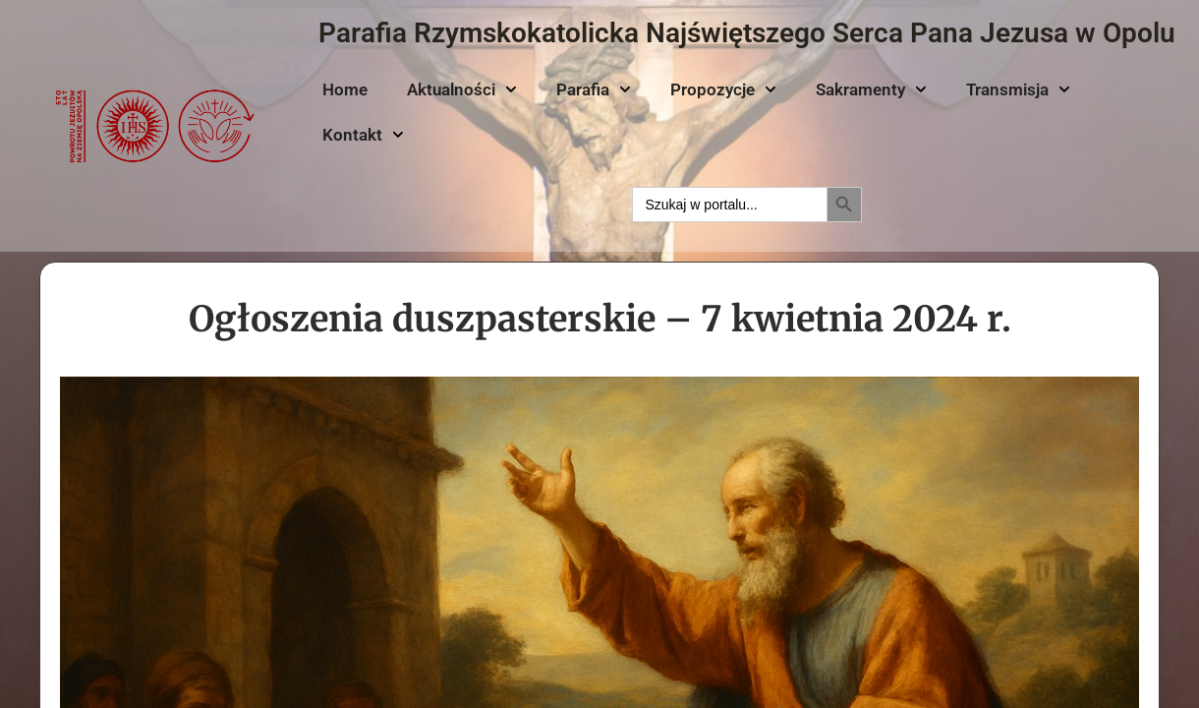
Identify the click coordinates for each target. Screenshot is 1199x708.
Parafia (593, 89)
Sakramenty (871, 89)
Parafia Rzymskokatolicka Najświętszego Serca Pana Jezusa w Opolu (746, 33)
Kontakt (363, 134)
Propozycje (723, 89)
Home (345, 89)
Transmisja (1018, 89)
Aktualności (462, 89)
